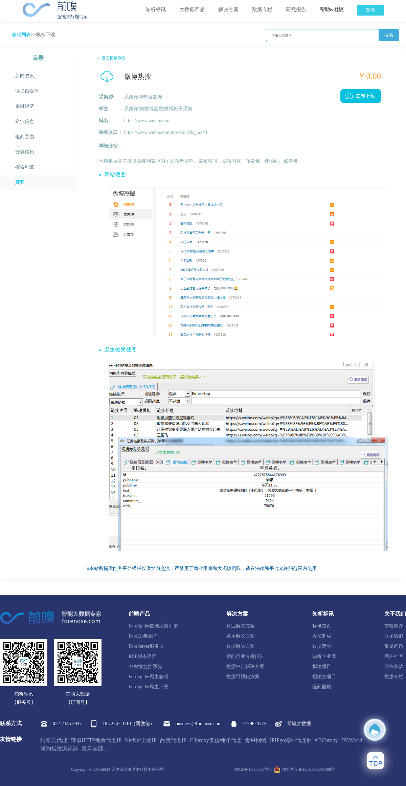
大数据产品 (192, 9)
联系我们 (393, 636)
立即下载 (365, 95)
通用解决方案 (240, 636)
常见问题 (393, 646)
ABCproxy (326, 740)
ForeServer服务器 (146, 646)
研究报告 (296, 9)
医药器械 (321, 686)
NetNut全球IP (140, 740)
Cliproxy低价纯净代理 (216, 740)
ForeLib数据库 (143, 636)
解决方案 (228, 9)
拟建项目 (321, 666)
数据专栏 (262, 9)
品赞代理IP (173, 740)
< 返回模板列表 (111, 58)
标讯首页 (321, 625)
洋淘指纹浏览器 (59, 749)
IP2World (351, 740)
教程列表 (21, 34)
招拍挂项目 (324, 676)
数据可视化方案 (243, 676)
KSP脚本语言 (142, 656)
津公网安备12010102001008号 (304, 769)
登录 (370, 10)
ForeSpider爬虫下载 (148, 686)
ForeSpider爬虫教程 (148, 676)
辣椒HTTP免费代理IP (96, 740)
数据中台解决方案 (245, 666)
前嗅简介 (393, 625)
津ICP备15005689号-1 (253, 769)
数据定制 (321, 646)
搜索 (388, 35)
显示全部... (94, 749)
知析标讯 (155, 9)
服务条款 (393, 666)
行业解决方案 (240, 625)
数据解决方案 (240, 646)
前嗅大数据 (293, 724)
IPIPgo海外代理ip (290, 740)
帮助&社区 (332, 9)
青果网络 (256, 740)
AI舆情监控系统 (145, 666)
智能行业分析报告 (245, 656)
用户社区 (393, 656)
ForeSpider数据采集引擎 (153, 625)
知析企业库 (324, 656)
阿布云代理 (53, 740)
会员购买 (321, 636)
